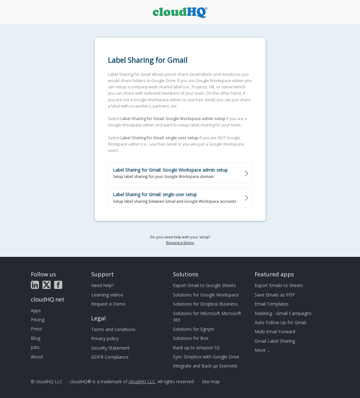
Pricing (37, 320)
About (37, 357)
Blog (35, 338)
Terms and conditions (113, 329)
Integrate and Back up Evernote (205, 366)
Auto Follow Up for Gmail (280, 322)
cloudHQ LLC (142, 381)
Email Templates (272, 304)
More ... (262, 350)
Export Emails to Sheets (279, 285)
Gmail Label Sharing (275, 341)
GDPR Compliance (110, 357)
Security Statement (110, 348)
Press (36, 329)
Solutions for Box (190, 338)
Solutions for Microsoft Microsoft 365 (207, 316)
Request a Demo (180, 242)
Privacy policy (105, 338)
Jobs (35, 347)
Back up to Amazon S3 (196, 348)
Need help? (102, 285)
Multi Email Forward (275, 331)
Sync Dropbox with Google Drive (206, 357)
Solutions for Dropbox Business (205, 304)
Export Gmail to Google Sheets (204, 285)
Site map (211, 381)
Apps (36, 310)
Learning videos (107, 295)
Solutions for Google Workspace (206, 295)
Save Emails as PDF (275, 295)
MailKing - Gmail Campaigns (283, 313)
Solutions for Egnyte (193, 329)
